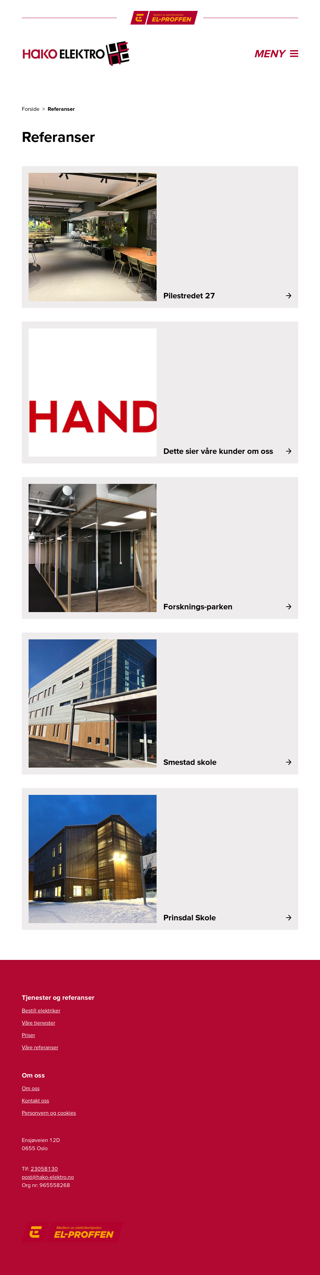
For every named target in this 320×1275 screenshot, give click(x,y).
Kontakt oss (35, 1100)
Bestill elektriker (41, 1010)
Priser (28, 1035)
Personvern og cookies (49, 1113)
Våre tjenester (38, 1023)
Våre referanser (40, 1047)
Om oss (30, 1088)
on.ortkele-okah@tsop (48, 1177)
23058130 (44, 1169)
